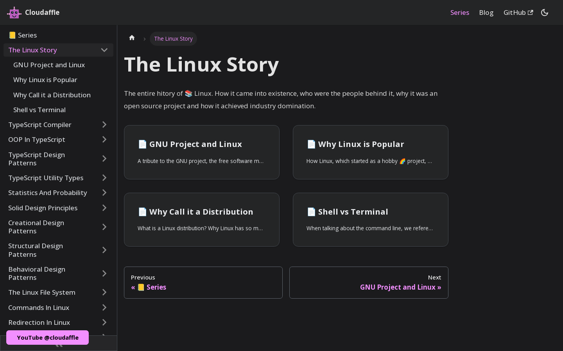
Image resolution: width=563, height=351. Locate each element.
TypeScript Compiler (40, 124)
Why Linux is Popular (45, 79)
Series (459, 12)
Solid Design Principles (42, 207)
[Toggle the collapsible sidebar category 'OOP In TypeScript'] (104, 139)
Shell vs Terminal (39, 109)
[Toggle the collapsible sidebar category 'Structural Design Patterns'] (104, 250)
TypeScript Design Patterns (36, 158)
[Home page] (132, 39)
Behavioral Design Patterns (36, 273)
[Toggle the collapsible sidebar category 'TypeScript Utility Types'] (104, 177)
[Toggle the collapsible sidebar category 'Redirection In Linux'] (104, 322)
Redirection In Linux (39, 322)
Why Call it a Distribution (52, 94)
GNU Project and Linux (49, 64)
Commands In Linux (38, 307)
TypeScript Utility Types (45, 177)
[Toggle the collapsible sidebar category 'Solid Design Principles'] (104, 207)
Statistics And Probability (47, 192)
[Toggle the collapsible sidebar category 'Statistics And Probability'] (104, 192)
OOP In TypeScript (36, 139)
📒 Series (22, 34)
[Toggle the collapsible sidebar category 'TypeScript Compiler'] (104, 124)
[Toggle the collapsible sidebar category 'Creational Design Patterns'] (104, 227)
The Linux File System (41, 292)
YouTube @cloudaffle (48, 337)
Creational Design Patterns (36, 226)
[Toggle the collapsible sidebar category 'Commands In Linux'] (104, 307)
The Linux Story (32, 49)
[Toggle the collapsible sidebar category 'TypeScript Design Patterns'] (104, 158)
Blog (486, 12)
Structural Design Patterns (35, 249)
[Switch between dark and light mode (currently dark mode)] (544, 12)
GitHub (518, 12)
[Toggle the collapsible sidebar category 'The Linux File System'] (104, 292)
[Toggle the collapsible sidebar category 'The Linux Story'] (104, 50)
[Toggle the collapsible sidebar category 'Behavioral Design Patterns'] (104, 273)
